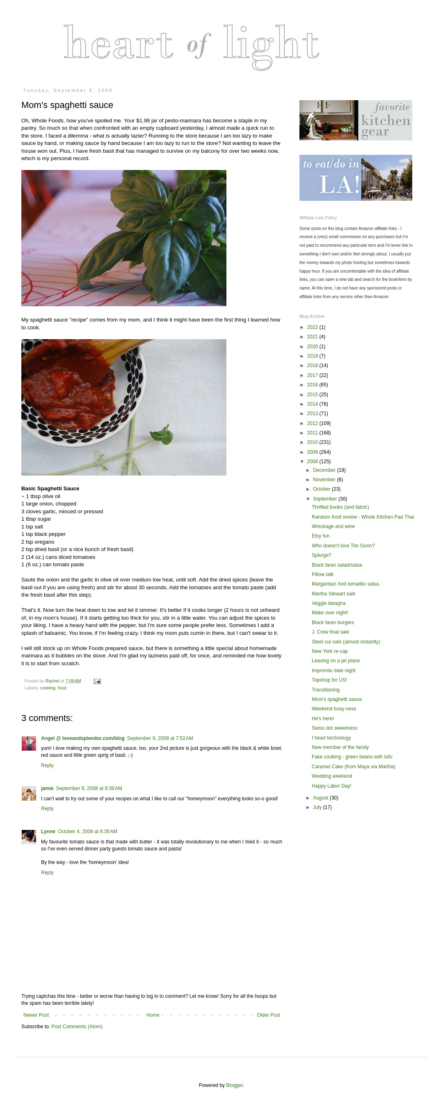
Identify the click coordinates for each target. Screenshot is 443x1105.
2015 (313, 394)
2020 (313, 346)
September (325, 499)
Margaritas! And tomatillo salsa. (346, 584)
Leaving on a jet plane (336, 661)
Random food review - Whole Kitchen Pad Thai (363, 517)
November (325, 479)
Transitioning (326, 690)
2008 (313, 461)
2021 (313, 337)
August (321, 798)
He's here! (323, 718)
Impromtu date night (334, 670)
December (325, 470)
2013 (313, 413)
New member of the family (340, 747)
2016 (313, 385)
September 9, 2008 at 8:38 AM (89, 788)
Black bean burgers (333, 622)
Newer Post (36, 1015)
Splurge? (321, 555)
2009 (313, 452)
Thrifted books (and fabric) (340, 507)
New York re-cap (330, 651)
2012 (313, 423)
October (322, 489)
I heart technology (331, 738)
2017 (313, 375)
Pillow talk (322, 574)
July (318, 807)
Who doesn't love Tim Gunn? (343, 546)
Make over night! (330, 613)
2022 (313, 327)
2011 (313, 433)
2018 (313, 365)
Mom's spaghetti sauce (337, 699)
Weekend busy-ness (334, 709)
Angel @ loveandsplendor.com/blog (83, 738)
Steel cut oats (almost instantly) (346, 642)
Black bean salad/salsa (337, 565)
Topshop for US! (329, 680)
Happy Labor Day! (332, 786)
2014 (313, 404)
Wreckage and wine (333, 526)
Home (153, 1015)
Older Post (268, 1015)
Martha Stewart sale (334, 594)
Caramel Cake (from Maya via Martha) (353, 767)
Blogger (234, 1085)
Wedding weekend (332, 776)
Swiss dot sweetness (334, 728)
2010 (313, 442)
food (62, 687)
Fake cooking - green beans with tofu (352, 757)
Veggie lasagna (328, 603)
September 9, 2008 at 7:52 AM (160, 738)
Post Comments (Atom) (77, 1026)
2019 (313, 356)
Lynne (48, 831)
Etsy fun (320, 536)
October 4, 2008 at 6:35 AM (87, 831)
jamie (47, 788)
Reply (47, 765)
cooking (47, 687)
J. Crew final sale (330, 632)
